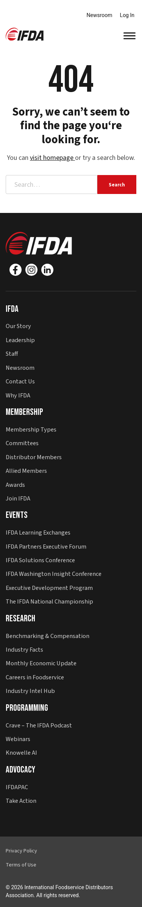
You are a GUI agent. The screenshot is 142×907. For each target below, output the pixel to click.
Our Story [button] (18, 326)
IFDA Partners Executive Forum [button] (46, 546)
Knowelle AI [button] (21, 752)
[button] (25, 34)
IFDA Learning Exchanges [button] (38, 532)
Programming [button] (27, 707)
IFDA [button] (12, 308)
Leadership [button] (20, 340)
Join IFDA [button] (18, 498)
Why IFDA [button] (18, 395)
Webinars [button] (18, 739)
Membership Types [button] (31, 429)
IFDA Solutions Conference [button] (40, 560)
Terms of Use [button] (21, 865)
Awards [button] (15, 484)
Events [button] (17, 515)
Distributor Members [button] (34, 457)
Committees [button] (22, 443)
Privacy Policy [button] (21, 851)
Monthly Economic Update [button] (41, 663)
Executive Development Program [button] (49, 587)
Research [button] (20, 618)
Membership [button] (24, 412)
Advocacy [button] (20, 769)
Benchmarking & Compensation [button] (47, 636)
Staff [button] (12, 353)
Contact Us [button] (20, 381)
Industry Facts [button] (24, 649)
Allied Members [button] (26, 470)
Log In (127, 15)
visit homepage (52, 158)
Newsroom (99, 15)
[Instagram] (31, 270)
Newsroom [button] (20, 367)
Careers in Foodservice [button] (35, 677)
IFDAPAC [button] (17, 787)
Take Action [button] (21, 800)
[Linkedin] (47, 270)
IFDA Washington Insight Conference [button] (53, 573)
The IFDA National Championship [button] (49, 601)
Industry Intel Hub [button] (30, 691)
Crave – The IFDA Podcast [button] (39, 725)
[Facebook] (15, 270)
